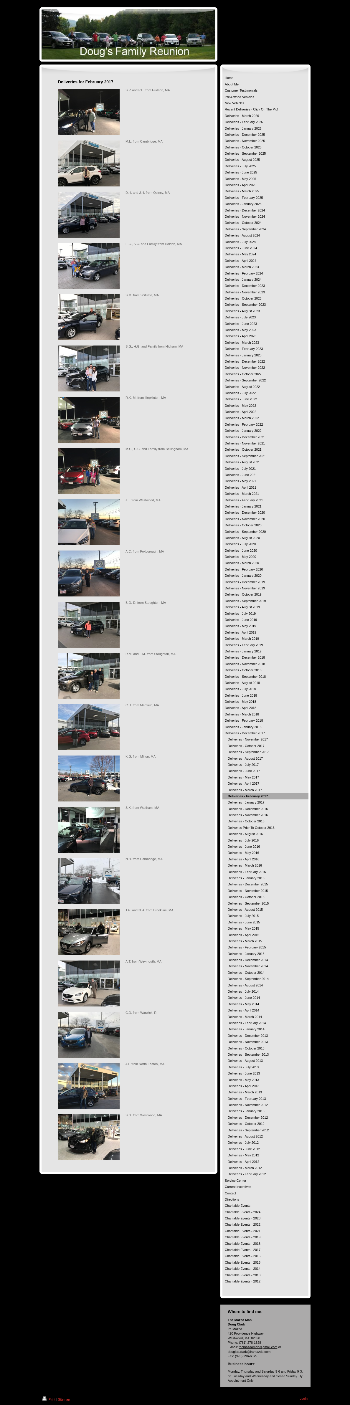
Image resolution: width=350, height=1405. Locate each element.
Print (49, 1399)
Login (304, 1398)
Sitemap (64, 1399)
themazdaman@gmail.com (258, 1347)
